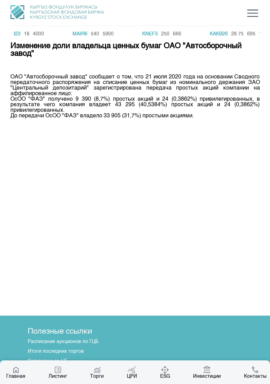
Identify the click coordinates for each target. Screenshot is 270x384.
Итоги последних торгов (56, 351)
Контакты (255, 372)
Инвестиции (207, 372)
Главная (15, 372)
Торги (97, 372)
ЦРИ (132, 372)
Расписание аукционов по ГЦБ (63, 341)
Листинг (58, 372)
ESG (165, 372)
